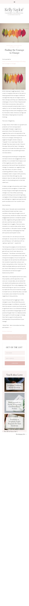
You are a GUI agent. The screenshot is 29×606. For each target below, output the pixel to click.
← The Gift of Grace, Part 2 (10, 431)
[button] (14, 2)
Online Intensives (7, 331)
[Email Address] (15, 358)
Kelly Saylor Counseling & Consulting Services (14, 11)
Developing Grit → (21, 434)
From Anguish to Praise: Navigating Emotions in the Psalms (14, 405)
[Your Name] (15, 353)
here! (10, 327)
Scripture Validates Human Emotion (14, 386)
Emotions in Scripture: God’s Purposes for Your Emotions (14, 422)
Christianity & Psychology (14, 45)
